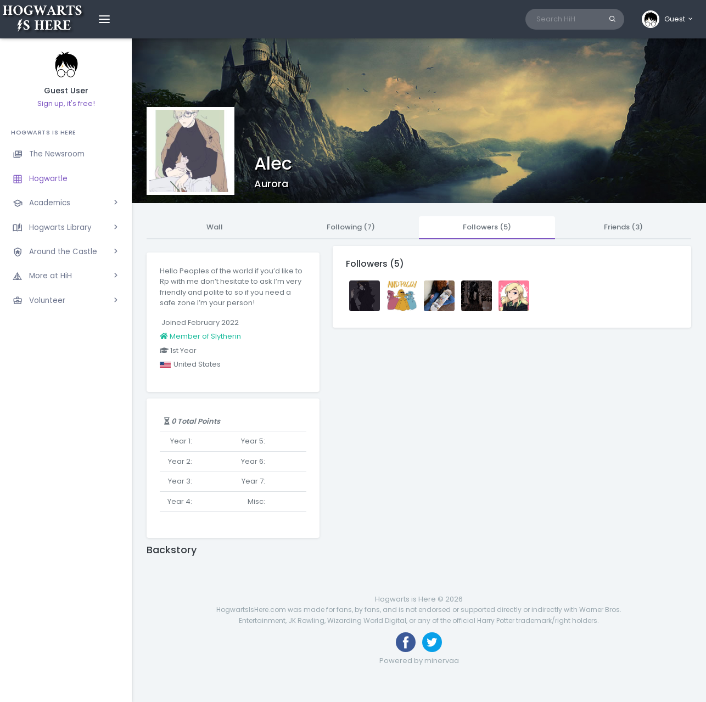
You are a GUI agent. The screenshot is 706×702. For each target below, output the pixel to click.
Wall (214, 227)
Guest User (66, 91)
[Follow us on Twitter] (432, 642)
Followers (487, 227)
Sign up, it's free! (66, 103)
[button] (668, 19)
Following (351, 227)
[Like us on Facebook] (406, 642)
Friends (623, 227)
